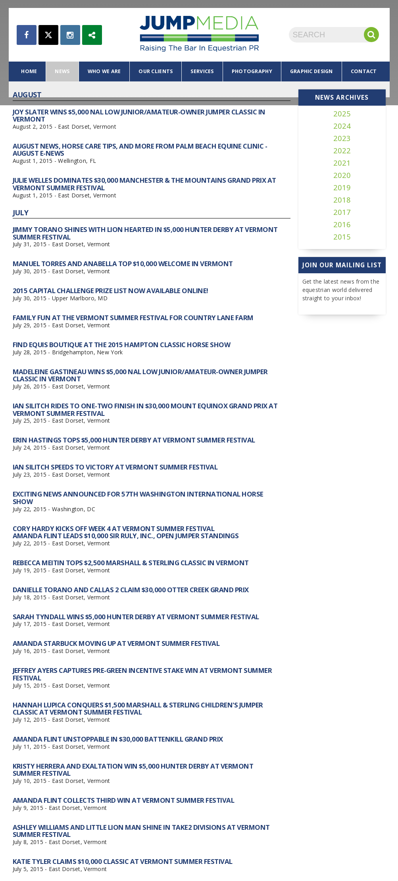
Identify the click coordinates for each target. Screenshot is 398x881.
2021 (342, 163)
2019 (342, 188)
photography (252, 71)
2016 (342, 224)
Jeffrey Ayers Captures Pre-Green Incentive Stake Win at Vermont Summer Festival (142, 674)
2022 (342, 151)
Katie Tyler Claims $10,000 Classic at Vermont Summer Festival (123, 861)
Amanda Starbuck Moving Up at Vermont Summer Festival (116, 643)
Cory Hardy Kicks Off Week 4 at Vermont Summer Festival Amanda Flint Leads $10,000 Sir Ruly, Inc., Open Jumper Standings (126, 532)
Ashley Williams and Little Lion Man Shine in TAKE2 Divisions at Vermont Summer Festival (141, 831)
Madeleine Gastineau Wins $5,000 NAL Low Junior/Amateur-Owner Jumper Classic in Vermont (140, 375)
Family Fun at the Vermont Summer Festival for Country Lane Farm (133, 317)
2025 (342, 114)
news (62, 71)
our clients (155, 71)
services (201, 71)
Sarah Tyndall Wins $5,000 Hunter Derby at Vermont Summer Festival (136, 616)
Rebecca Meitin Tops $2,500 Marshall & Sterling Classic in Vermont (131, 562)
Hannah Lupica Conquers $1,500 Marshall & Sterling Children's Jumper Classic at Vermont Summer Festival (138, 708)
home (29, 71)
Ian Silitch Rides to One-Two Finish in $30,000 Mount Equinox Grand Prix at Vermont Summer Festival (145, 409)
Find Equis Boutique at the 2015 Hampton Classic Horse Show (122, 344)
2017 (342, 212)
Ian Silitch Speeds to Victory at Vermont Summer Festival (115, 466)
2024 (342, 126)
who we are (104, 71)
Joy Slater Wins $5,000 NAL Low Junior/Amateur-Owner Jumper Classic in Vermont (139, 115)
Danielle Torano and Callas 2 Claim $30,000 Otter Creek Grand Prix (131, 589)
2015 (342, 237)
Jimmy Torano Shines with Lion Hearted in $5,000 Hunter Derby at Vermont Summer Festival (145, 233)
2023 (342, 138)
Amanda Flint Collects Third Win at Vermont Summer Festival (124, 800)
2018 (342, 200)
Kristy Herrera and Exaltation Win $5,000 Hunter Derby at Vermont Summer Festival (133, 769)
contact (364, 71)
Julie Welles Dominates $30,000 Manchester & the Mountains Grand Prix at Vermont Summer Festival (144, 184)
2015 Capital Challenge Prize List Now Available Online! (110, 290)
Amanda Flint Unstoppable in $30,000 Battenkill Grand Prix (118, 739)
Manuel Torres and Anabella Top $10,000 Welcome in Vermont (123, 263)
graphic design (311, 71)
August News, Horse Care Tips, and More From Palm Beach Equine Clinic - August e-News (140, 149)
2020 (342, 175)
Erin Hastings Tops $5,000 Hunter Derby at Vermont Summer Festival (134, 439)
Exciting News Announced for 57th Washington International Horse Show (138, 497)
